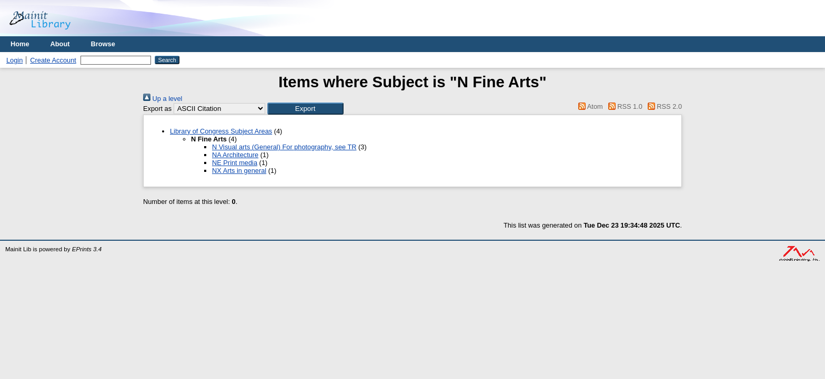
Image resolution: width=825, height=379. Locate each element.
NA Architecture (235, 155)
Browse (103, 44)
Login (14, 60)
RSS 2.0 (663, 106)
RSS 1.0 (623, 106)
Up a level (162, 99)
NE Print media (234, 163)
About (60, 44)
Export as (157, 108)
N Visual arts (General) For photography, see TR (284, 147)
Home (20, 44)
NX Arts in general (239, 171)
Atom (589, 106)
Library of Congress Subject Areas (221, 131)
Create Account (53, 60)
